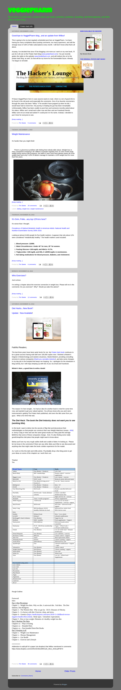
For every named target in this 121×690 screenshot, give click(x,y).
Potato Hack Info (26, 26)
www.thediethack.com (42, 56)
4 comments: (32, 264)
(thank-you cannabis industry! (44, 359)
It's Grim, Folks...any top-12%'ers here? (29, 219)
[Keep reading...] (17, 119)
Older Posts (69, 671)
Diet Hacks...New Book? (22, 308)
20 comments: (32, 205)
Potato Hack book (58, 352)
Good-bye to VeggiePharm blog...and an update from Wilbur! (38, 36)
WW (71, 430)
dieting (19, 209)
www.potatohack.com (49, 54)
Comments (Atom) (27, 676)
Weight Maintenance (21, 134)
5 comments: (32, 123)
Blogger (64, 684)
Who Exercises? (19, 275)
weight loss (26, 209)
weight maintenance (36, 209)
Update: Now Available (22, 313)
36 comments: (32, 664)
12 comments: (32, 297)
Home (14, 26)
